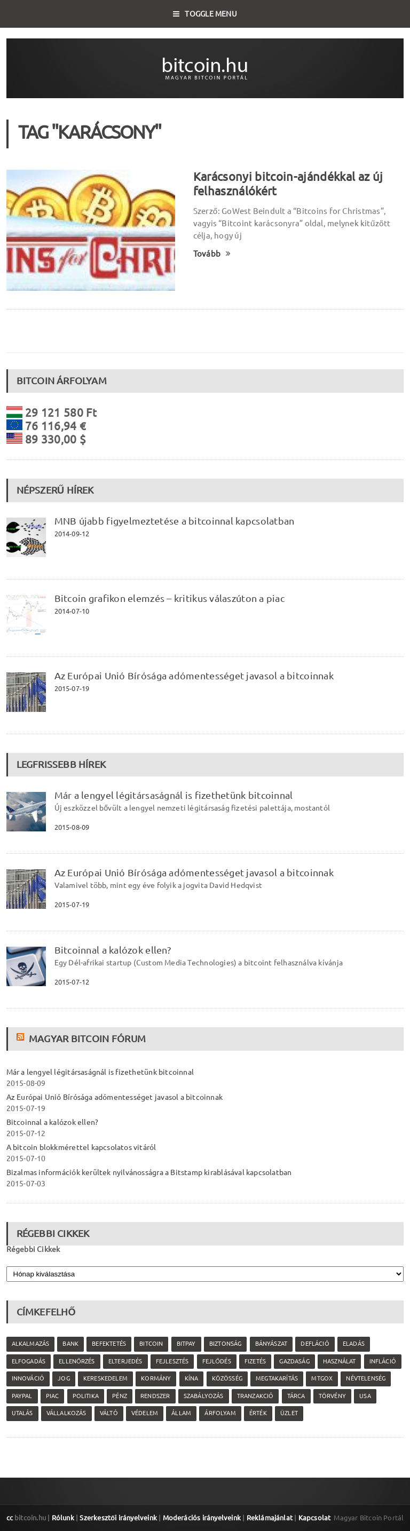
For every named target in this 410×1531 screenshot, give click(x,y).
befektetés (109, 1343)
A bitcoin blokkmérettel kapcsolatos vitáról (81, 1147)
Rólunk (63, 1517)
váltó (109, 1413)
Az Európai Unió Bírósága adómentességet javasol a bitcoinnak (194, 675)
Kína (192, 1378)
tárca (296, 1396)
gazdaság (294, 1361)
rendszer (155, 1396)
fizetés (255, 1361)
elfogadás (29, 1361)
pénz (119, 1396)
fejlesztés (172, 1361)
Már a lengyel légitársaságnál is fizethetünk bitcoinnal (173, 795)
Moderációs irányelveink (202, 1517)
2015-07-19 (72, 688)
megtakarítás (277, 1378)
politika (86, 1396)
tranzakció (255, 1396)
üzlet (289, 1413)
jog (64, 1378)
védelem (144, 1413)
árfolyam (219, 1413)
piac (52, 1396)
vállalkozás (66, 1413)
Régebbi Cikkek (33, 1249)
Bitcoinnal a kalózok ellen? (112, 950)
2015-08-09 (72, 827)
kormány (156, 1378)
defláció (315, 1343)
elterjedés (125, 1361)
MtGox (322, 1378)
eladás (354, 1343)
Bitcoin (151, 1343)
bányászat (271, 1343)
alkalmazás (31, 1343)
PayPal (22, 1396)
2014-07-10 (72, 611)
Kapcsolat (314, 1517)
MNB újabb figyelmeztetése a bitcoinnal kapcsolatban (174, 520)
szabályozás (204, 1396)
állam (181, 1413)
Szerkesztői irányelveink (118, 1517)
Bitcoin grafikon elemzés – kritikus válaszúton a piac (169, 598)
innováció (28, 1378)
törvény (332, 1396)
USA (365, 1396)
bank (70, 1343)
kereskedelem (105, 1378)
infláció (382, 1361)
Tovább (212, 254)
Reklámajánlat (270, 1517)
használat (339, 1361)
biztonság (225, 1343)
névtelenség (365, 1378)
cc (9, 1517)
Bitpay (186, 1343)
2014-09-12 (72, 533)
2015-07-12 (72, 982)
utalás (22, 1413)
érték (258, 1413)
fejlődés (216, 1361)
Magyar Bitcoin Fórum (87, 1038)
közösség (227, 1378)
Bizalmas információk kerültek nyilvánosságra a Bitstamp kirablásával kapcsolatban (149, 1172)
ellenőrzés (76, 1361)
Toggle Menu (205, 14)
